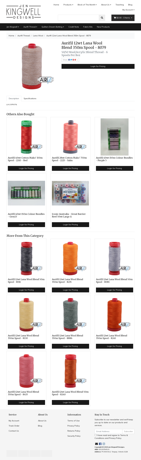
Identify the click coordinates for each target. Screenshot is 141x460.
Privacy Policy (73, 426)
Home (56, 4)
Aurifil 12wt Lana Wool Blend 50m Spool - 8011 (26, 280)
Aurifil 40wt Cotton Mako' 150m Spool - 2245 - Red (25, 159)
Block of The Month (86, 4)
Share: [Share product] (70, 60)
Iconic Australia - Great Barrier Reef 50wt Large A (69, 215)
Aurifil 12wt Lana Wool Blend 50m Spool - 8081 (114, 280)
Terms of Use (73, 420)
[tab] (13, 98)
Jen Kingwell (11, 27)
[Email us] (96, 444)
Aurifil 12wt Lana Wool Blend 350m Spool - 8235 (67, 280)
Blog (130, 4)
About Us (105, 4)
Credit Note (73, 27)
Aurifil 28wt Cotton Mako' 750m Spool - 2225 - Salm (69, 159)
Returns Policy (73, 431)
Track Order (14, 426)
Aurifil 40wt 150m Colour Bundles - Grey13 (26, 215)
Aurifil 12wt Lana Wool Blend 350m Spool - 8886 (67, 337)
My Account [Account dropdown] (127, 10)
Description (14, 98)
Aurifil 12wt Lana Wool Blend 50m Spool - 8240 (70, 393)
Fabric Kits (88, 27)
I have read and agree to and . (111, 436)
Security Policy (73, 436)
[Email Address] (108, 431)
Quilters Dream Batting (52, 27)
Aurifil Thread (29, 27)
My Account (14, 420)
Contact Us (14, 431)
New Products (103, 27)
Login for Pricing (98, 66)
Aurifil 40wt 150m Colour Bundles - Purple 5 (114, 159)
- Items (122, 17)
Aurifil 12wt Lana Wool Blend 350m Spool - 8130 (23, 337)
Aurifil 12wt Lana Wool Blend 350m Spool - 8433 (23, 393)
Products (67, 4)
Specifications (30, 98)
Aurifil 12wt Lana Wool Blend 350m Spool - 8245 (111, 337)
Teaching (120, 4)
